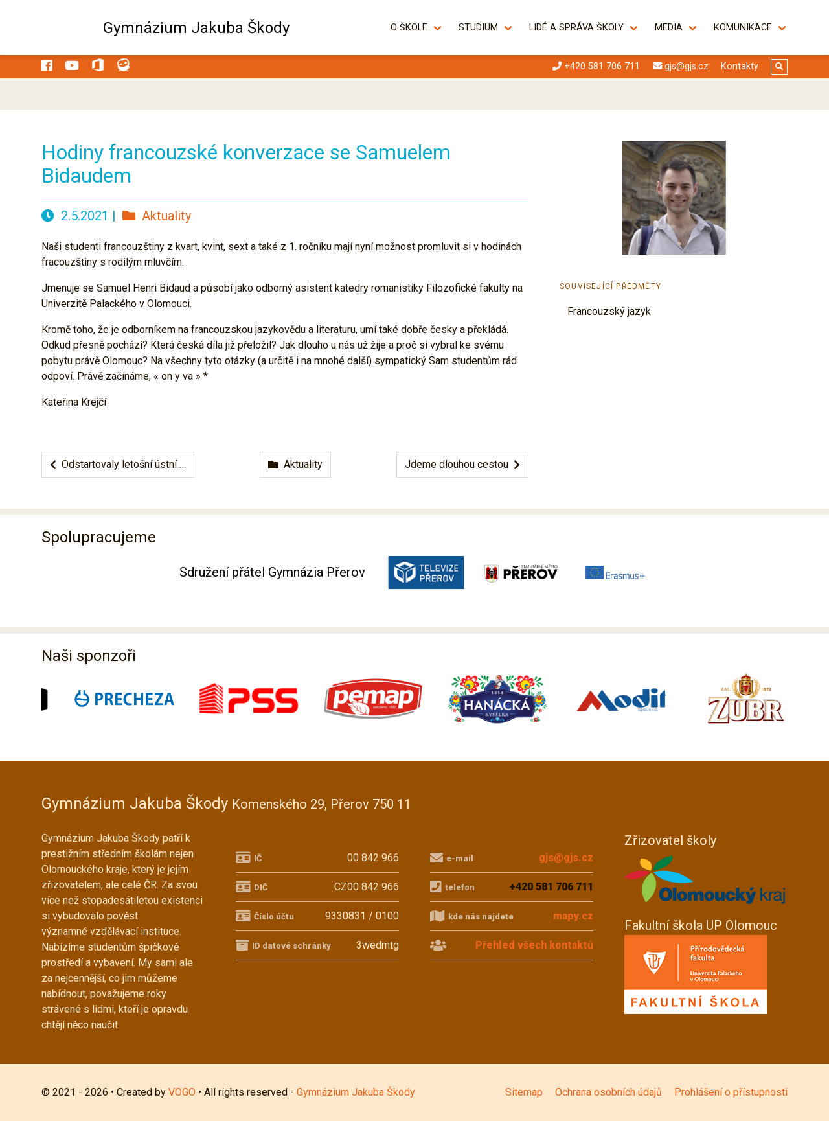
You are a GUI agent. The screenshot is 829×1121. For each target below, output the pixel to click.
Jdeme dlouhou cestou (462, 464)
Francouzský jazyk (609, 311)
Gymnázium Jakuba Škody (196, 28)
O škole (409, 27)
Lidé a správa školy (576, 27)
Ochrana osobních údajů (608, 1092)
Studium (478, 27)
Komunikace (743, 27)
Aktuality (156, 216)
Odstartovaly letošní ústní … (118, 464)
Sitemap (524, 1092)
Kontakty (739, 66)
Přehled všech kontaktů (534, 945)
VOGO (182, 1092)
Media (669, 27)
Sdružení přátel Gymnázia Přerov (272, 572)
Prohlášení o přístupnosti (731, 1092)
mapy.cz (573, 916)
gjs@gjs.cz (566, 857)
